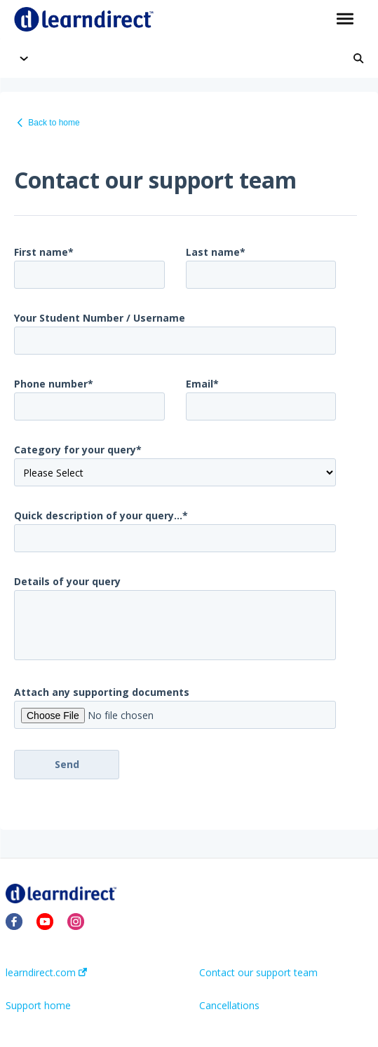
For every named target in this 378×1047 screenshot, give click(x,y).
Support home (38, 1005)
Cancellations (229, 1005)
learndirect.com (46, 972)
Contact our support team (258, 972)
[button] (344, 20)
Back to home (53, 123)
